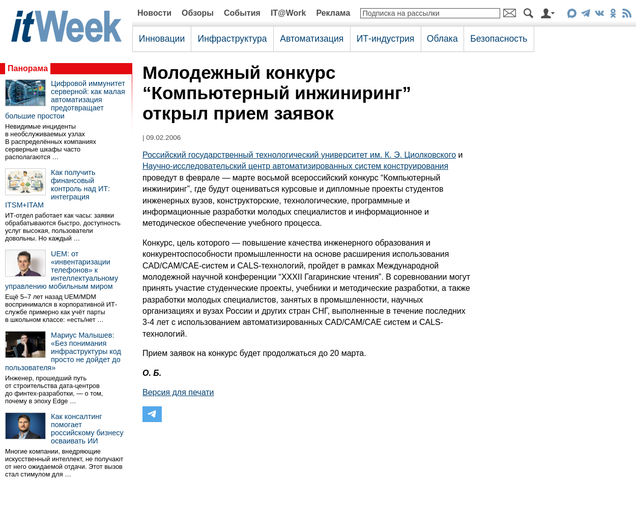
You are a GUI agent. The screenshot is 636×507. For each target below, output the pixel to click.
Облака (442, 39)
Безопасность (498, 39)
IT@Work (288, 13)
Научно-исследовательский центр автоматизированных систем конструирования (295, 166)
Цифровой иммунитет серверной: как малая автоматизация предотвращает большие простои (65, 99)
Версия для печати (178, 392)
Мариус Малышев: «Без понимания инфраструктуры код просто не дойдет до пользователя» (63, 351)
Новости (154, 13)
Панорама (28, 68)
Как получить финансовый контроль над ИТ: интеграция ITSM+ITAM (57, 188)
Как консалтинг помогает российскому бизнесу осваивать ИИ (87, 428)
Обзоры (198, 13)
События (242, 13)
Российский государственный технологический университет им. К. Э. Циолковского (299, 155)
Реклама (333, 13)
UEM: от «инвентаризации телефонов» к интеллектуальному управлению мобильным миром (61, 270)
